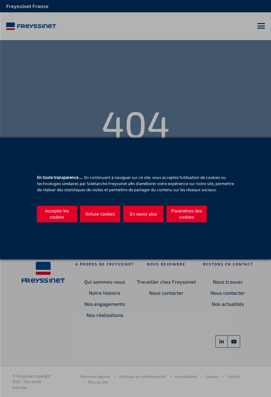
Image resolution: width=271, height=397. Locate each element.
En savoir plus (143, 214)
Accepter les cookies (57, 214)
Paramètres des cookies (186, 214)
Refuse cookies (100, 214)
